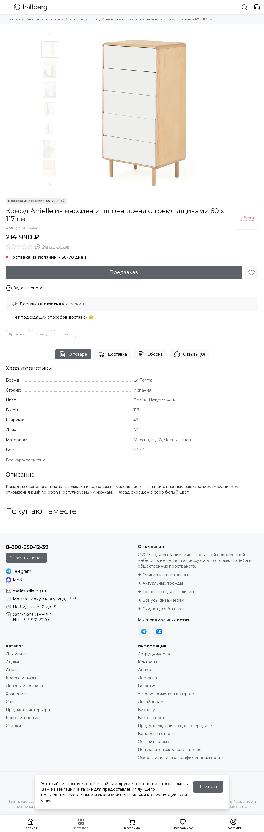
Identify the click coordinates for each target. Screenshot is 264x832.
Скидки (13, 725)
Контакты (147, 662)
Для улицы (16, 654)
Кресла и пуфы (21, 677)
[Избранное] (251, 272)
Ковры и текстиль (23, 717)
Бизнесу (146, 709)
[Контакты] (257, 7)
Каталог (33, 19)
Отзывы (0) (189, 354)
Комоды (76, 19)
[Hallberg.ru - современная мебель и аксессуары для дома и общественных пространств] (30, 7)
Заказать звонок (26, 557)
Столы (12, 669)
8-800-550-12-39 (27, 547)
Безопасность (152, 717)
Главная (13, 19)
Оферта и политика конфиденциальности (180, 757)
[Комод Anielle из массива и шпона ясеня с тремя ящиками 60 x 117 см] (142, 111)
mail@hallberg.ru (29, 590)
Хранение (54, 19)
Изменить (75, 304)
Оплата (145, 669)
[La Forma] (247, 218)
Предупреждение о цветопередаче (175, 725)
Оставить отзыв (153, 741)
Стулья (12, 662)
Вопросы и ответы (156, 733)
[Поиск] (244, 7)
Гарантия (147, 685)
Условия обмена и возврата (166, 693)
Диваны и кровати (24, 685)
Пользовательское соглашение (170, 749)
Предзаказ (124, 272)
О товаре (73, 354)
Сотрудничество (155, 654)
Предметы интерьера (28, 709)
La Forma (65, 334)
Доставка (113, 354)
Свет (10, 701)
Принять (208, 786)
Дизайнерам (150, 701)
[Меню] (7, 7)
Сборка (150, 354)
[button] (49, 34)
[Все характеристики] (26, 460)
